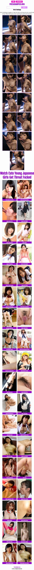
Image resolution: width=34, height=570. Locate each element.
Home (13, 1)
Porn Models (19, 1)
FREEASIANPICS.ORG (17, 4)
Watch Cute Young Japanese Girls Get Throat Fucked (17, 175)
